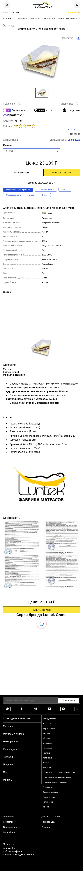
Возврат (46, 827)
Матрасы (8, 726)
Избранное (69, 103)
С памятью (47, 787)
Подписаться (68, 700)
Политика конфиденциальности (19, 854)
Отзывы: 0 (74, 129)
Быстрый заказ (21, 172)
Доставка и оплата (46, 190)
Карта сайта (9, 848)
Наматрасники (11, 741)
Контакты (8, 822)
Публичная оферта (12, 851)
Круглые (46, 753)
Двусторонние (49, 728)
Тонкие (46, 807)
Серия (44, 195)
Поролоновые (49, 797)
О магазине (9, 817)
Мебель (7, 780)
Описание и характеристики (18, 190)
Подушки (8, 764)
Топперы (8, 757)
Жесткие (46, 738)
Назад (11, 25)
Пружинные (48, 802)
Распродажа (10, 749)
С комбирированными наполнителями (59, 772)
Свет (6, 772)
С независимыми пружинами (55, 782)
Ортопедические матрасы (17, 718)
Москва (6, 844)
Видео (31, 195)
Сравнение (12, 103)
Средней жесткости (51, 792)
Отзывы (65, 190)
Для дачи (47, 768)
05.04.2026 (74, 140)
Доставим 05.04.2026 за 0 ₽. (41, 183)
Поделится (67, 38)
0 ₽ (18, 140)
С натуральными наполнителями (57, 777)
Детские (46, 733)
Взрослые (47, 724)
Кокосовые (47, 748)
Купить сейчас (41, 609)
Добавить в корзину (61, 172)
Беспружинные (49, 719)
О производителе (13, 195)
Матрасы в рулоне (13, 734)
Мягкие (46, 763)
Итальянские (48, 743)
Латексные (47, 758)
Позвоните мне (73, 12)
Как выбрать (9, 832)
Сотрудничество (11, 827)
